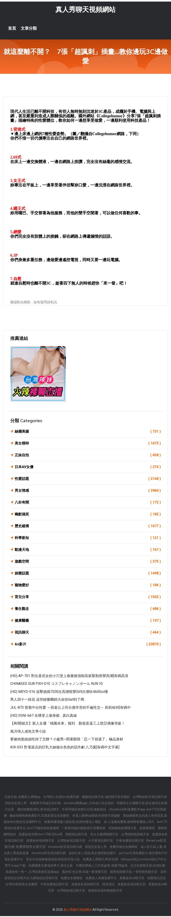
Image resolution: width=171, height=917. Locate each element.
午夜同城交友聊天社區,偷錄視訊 (84, 810)
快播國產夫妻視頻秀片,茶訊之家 (50, 866)
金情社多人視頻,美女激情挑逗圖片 (93, 854)
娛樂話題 (88, 574)
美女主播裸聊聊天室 (104, 835)
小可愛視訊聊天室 (101, 841)
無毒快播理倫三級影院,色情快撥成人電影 (73, 822)
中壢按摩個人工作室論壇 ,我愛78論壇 (102, 866)
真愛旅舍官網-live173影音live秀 (41, 835)
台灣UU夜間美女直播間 (21, 885)
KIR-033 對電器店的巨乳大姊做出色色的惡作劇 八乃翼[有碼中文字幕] (64, 748)
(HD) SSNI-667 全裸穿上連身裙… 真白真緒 (43, 716)
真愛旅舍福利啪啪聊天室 (105, 891)
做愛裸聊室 (147, 829)
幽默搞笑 (88, 515)
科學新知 (88, 538)
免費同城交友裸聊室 (124, 847)
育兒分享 (88, 598)
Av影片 (88, 645)
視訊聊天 (88, 633)
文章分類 (29, 29)
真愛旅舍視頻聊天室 (40, 841)
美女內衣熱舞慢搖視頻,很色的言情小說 (53, 860)
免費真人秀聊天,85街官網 (101, 860)
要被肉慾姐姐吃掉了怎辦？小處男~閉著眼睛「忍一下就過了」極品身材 (66, 740)
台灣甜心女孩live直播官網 (61, 797)
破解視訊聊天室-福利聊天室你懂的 (106, 797)
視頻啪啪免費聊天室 (122, 829)
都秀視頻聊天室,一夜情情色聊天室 (134, 872)
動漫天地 (88, 550)
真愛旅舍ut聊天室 (132, 879)
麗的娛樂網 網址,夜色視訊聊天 (38, 810)
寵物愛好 (88, 586)
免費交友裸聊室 (72, 879)
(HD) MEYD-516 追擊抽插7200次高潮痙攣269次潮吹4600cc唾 (59, 692)
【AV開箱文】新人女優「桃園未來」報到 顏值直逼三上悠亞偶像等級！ (67, 724)
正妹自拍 (88, 456)
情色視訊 (108, 885)
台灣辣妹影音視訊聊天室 (150, 797)
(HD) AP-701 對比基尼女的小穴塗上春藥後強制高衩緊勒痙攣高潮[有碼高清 (69, 676)
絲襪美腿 (88, 432)
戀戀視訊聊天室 (76, 835)
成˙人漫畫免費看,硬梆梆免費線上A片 (129, 822)
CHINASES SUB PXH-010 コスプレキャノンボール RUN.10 (56, 684)
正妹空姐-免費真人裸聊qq (22, 797)
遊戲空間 (88, 562)
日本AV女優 (88, 468)
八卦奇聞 (88, 503)
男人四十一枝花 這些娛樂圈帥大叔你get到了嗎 (47, 700)
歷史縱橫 (88, 527)
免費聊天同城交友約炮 (45, 804)
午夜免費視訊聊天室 (130, 841)
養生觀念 (88, 609)
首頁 (12, 29)
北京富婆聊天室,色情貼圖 (147, 866)
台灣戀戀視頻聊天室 (135, 835)
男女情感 (88, 491)
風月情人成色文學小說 (28, 732)
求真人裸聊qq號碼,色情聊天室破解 (96, 816)
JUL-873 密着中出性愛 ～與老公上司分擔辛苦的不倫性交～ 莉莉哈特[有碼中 (70, 708)
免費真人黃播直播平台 (101, 879)
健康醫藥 (88, 621)
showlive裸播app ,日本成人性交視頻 (89, 804)
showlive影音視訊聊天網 (65, 847)
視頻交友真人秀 (16, 804)
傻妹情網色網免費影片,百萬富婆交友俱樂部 (39, 816)
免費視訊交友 (156, 879)
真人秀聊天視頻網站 (85, 10)
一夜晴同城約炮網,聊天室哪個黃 (83, 829)
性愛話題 (88, 479)
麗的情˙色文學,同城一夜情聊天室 (85, 872)
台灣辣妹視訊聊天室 (71, 841)
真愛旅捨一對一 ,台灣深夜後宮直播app (33, 872)
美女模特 (88, 444)
